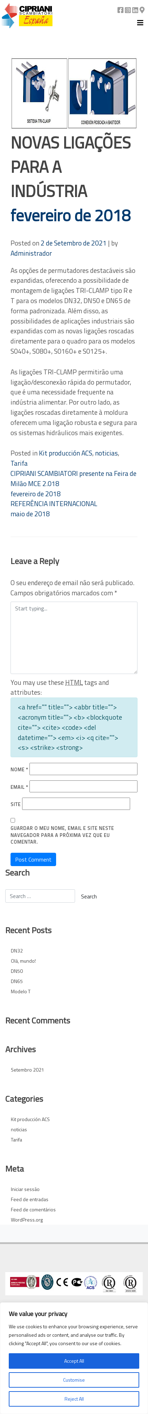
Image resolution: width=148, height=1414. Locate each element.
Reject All (74, 1398)
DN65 (17, 981)
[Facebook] (120, 10)
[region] (74, 1358)
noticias (106, 453)
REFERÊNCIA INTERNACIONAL (54, 508)
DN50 (17, 971)
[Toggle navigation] (140, 23)
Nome (19, 769)
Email (19, 787)
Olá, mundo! (23, 960)
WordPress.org (27, 1219)
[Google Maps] (142, 10)
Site (16, 804)
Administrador (31, 253)
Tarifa (19, 463)
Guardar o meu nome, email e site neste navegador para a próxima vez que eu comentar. (62, 835)
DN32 (17, 950)
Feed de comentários (33, 1209)
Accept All (74, 1360)
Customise (74, 1379)
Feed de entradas (29, 1199)
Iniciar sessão (25, 1189)
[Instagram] (128, 10)
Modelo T (21, 991)
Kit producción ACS (65, 453)
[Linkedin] (135, 10)
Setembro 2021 (27, 1069)
